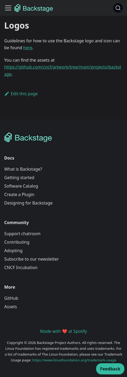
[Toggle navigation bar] (8, 8)
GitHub (11, 298)
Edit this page (21, 94)
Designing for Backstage (28, 203)
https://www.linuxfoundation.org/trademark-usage (74, 360)
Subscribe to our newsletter (31, 259)
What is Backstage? (23, 169)
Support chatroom (22, 234)
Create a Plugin (19, 194)
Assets (10, 307)
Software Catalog (21, 186)
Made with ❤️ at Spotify (63, 331)
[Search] (118, 8)
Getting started (19, 177)
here (27, 48)
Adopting (13, 250)
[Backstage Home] (63, 137)
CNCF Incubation (20, 267)
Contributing (17, 242)
